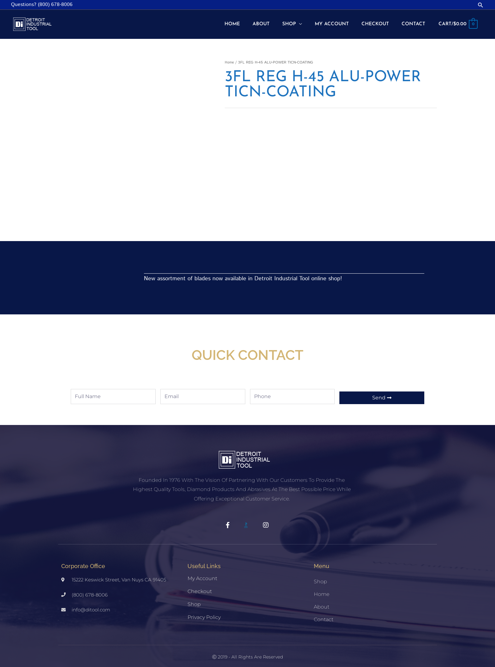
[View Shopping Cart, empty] (457, 22)
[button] (480, 5)
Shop (194, 600)
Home (230, 57)
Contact (323, 615)
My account (202, 574)
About (321, 602)
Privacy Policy (204, 612)
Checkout (200, 587)
